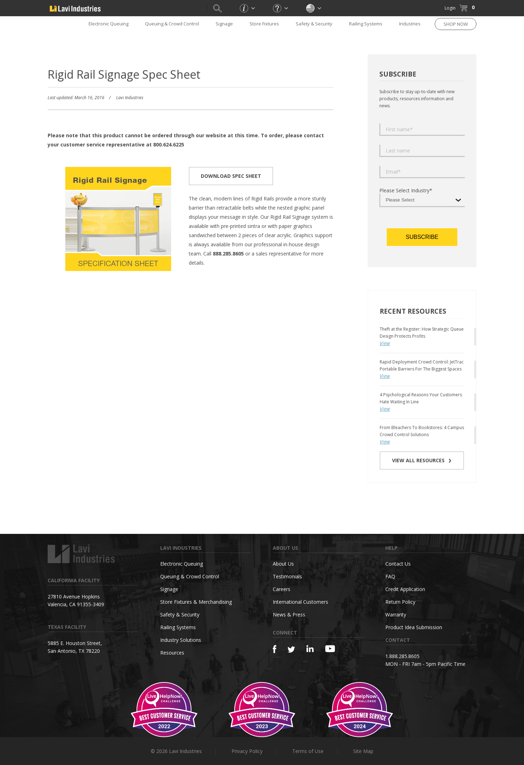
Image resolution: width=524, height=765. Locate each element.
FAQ (390, 576)
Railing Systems (366, 23)
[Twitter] (291, 649)
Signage (224, 23)
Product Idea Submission (413, 627)
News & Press (289, 614)
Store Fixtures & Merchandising (196, 601)
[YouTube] (330, 648)
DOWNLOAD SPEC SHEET (231, 176)
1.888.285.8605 (402, 656)
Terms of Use (308, 751)
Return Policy (400, 601)
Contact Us (398, 563)
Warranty (395, 614)
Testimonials (287, 576)
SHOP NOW (456, 24)
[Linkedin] (310, 648)
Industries (410, 23)
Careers (281, 589)
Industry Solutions (180, 640)
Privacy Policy (247, 751)
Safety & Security (314, 23)
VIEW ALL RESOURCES (422, 460)
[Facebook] (274, 649)
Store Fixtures (264, 23)
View (385, 343)
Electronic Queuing (108, 23)
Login (450, 8)
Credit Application (405, 589)
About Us (283, 563)
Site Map (363, 751)
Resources (172, 652)
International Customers (300, 601)
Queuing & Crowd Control (172, 23)
